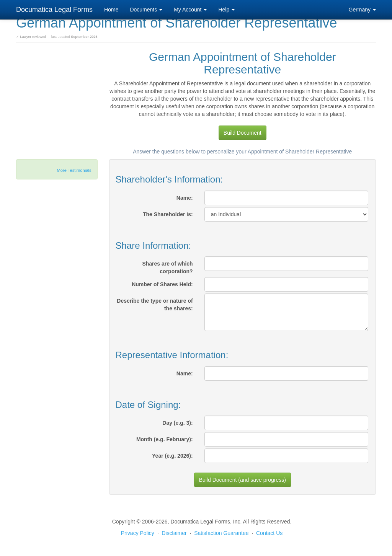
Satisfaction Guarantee (221, 533)
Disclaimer (174, 533)
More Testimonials (74, 170)
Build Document (242, 133)
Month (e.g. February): (164, 439)
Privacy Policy (137, 533)
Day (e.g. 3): (177, 423)
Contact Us (269, 533)
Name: (184, 198)
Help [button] (226, 10)
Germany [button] (362, 10)
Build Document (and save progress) (242, 480)
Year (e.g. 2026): (172, 456)
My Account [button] (190, 10)
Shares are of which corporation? (167, 267)
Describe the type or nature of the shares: (155, 304)
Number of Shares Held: (162, 284)
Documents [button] (146, 10)
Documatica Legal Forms (54, 9)
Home (111, 10)
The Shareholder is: (168, 214)
